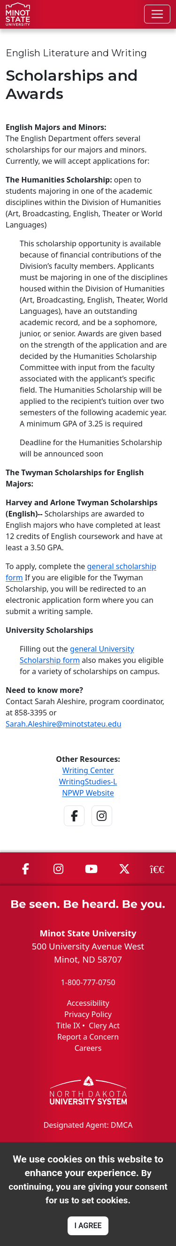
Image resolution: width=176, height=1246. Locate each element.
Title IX (68, 1025)
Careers (88, 1048)
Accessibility (88, 1003)
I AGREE (87, 1225)
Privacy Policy (88, 1014)
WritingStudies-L (88, 781)
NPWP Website (88, 793)
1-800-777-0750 (88, 982)
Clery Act (104, 1025)
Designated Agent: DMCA (88, 1125)
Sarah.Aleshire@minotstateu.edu (64, 724)
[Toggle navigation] (157, 14)
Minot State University (87, 933)
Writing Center (88, 770)
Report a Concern (88, 1037)
